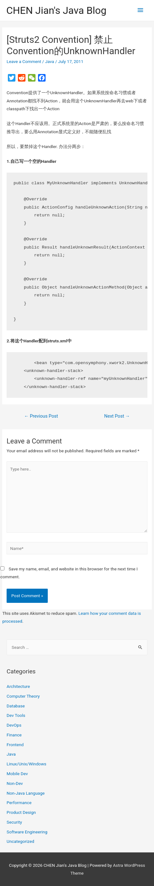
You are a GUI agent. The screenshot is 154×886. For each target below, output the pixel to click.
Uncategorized (20, 841)
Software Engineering (27, 831)
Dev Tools (16, 715)
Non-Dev (15, 783)
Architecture (18, 686)
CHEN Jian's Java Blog (56, 10)
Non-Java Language (26, 793)
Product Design (21, 812)
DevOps (14, 725)
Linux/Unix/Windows (26, 763)
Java (49, 61)
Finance (14, 734)
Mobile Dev (17, 773)
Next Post (117, 416)
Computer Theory (23, 696)
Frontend (15, 744)
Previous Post (41, 416)
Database (16, 705)
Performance (19, 802)
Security (14, 822)
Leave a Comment (24, 61)
